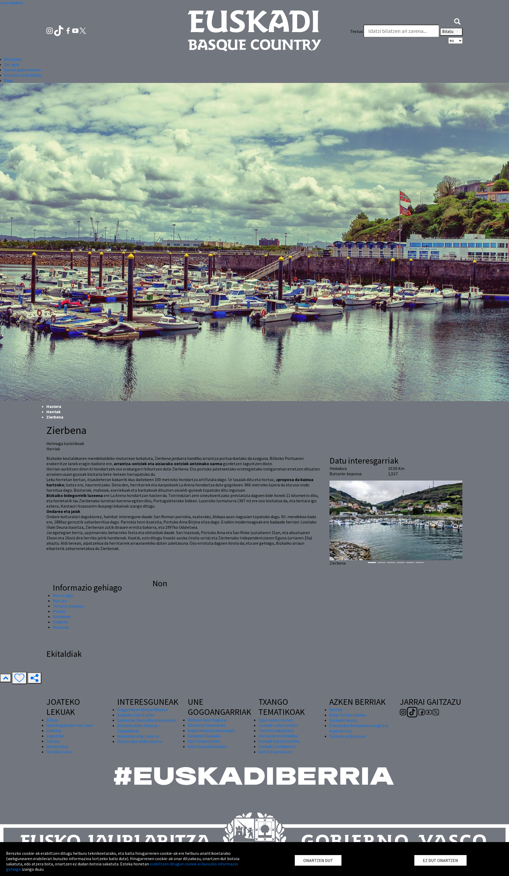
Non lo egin (63, 595)
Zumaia (53, 741)
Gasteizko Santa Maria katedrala (146, 720)
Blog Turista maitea (347, 714)
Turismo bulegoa (68, 606)
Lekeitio (53, 730)
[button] (457, 20)
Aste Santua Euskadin (207, 746)
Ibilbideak (62, 616)
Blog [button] (8, 80)
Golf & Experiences (275, 751)
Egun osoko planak (275, 720)
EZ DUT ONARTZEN (440, 860)
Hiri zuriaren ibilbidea (277, 735)
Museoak (61, 627)
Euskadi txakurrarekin (278, 725)
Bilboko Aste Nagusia (207, 720)
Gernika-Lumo (59, 751)
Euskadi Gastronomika (278, 741)
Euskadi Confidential (277, 746)
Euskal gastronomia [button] (22, 69)
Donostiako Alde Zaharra (139, 741)
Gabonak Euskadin (204, 735)
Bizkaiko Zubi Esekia (135, 714)
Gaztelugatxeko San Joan (69, 725)
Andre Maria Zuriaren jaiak (211, 730)
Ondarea (60, 621)
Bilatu (451, 32)
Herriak (53, 411)
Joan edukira (11, 2)
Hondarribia (57, 746)
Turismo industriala (276, 730)
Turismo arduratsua (347, 736)
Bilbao (52, 720)
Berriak (336, 709)
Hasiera (53, 406)
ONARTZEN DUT (318, 860)
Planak (59, 611)
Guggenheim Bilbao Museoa (142, 709)
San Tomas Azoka (204, 741)
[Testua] (401, 31)
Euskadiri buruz (343, 720)
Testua (356, 31)
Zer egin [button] (11, 64)
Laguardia (55, 735)
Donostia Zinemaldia (207, 725)
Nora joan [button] (13, 59)
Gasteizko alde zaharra (138, 736)
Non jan (60, 600)
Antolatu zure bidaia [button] (22, 75)
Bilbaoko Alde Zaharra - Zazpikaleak (138, 728)
